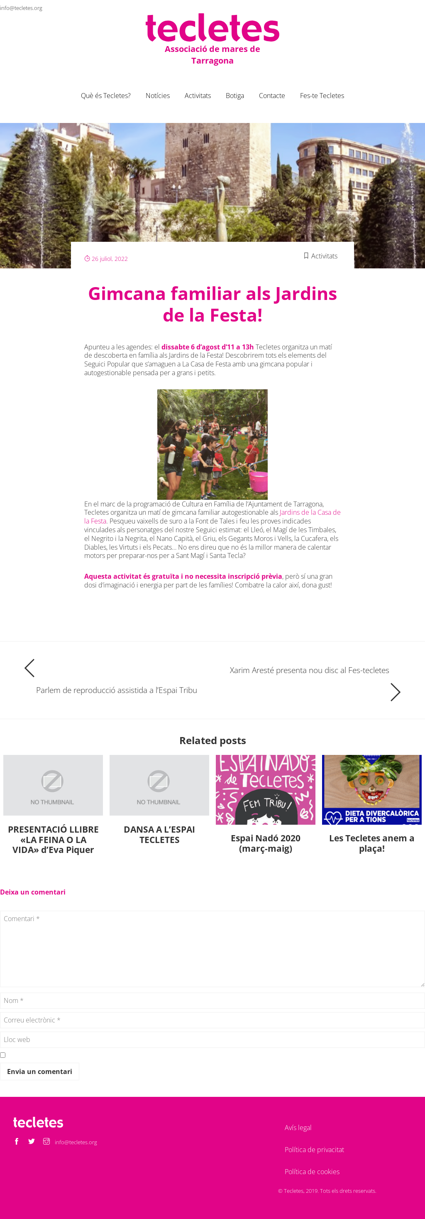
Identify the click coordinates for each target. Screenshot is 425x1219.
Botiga (235, 95)
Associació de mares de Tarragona (212, 54)
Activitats (198, 95)
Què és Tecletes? (106, 95)
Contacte (272, 95)
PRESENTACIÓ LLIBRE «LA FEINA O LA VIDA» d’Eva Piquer (53, 839)
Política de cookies (312, 1171)
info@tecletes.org (21, 8)
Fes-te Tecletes (322, 95)
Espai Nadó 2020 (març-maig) (265, 843)
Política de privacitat (314, 1149)
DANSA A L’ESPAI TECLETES (159, 834)
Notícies (158, 95)
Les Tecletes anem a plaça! (372, 843)
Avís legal (298, 1127)
